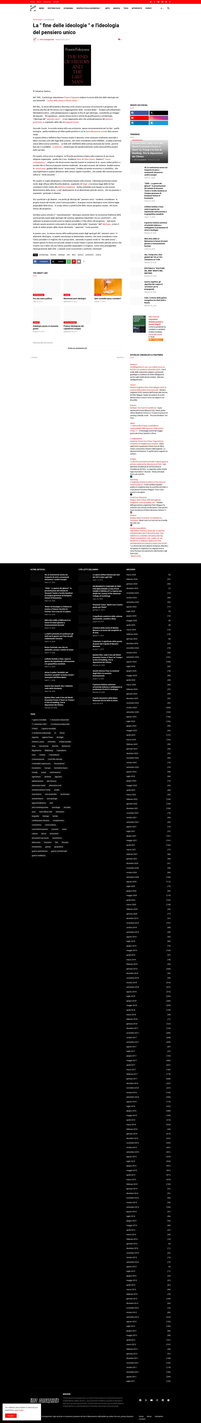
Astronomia (43, 746)
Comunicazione (38, 759)
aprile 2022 (148, 790)
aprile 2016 (148, 1120)
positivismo (90, 255)
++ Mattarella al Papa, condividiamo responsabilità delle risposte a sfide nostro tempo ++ (146, 428)
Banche (55, 746)
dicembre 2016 (148, 1083)
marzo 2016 (148, 1124)
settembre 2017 (148, 1042)
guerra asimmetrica (39, 851)
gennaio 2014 (148, 1244)
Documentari (59, 764)
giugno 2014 (148, 1221)
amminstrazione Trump (41, 790)
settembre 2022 (148, 767)
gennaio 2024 (148, 694)
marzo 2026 (148, 575)
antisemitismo (37, 799)
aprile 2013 (148, 1285)
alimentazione (37, 781)
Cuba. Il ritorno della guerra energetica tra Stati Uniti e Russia (155, 300)
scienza (98, 255)
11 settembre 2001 (39, 724)
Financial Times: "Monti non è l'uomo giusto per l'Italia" (108, 606)
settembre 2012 (148, 1317)
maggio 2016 (148, 1115)
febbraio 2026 (148, 579)
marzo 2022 (148, 794)
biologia (46, 816)
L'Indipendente (136, 439)
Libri (68, 255)
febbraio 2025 (148, 634)
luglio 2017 (148, 1051)
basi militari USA (45, 812)
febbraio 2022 (148, 799)
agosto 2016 (148, 1101)
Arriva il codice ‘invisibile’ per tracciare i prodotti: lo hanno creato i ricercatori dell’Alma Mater (59, 674)
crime (64, 829)
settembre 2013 (148, 1262)
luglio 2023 (148, 721)
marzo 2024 (148, 684)
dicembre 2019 (148, 918)
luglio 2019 (148, 941)
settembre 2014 (148, 1207)
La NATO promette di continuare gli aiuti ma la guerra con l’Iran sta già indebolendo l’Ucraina (59, 636)
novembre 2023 (148, 703)
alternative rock (55, 785)
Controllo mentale (55, 759)
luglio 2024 (148, 666)
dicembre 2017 (148, 1028)
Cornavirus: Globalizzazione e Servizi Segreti (156, 321)
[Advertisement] (149, 57)
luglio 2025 (148, 611)
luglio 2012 (148, 1326)
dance (43, 834)
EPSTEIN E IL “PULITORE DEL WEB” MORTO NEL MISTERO (154, 270)
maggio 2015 (148, 1170)
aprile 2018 (148, 1010)
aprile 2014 (148, 1230)
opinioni (80, 255)
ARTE (107, 8)
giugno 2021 (148, 836)
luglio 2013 (148, 1271)
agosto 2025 (148, 607)
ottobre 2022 (148, 762)
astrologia (56, 807)
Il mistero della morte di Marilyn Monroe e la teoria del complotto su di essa (107, 630)
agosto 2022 (148, 772)
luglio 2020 (148, 886)
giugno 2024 (148, 671)
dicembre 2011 (148, 1358)
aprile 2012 (148, 1340)
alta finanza (51, 781)
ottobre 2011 (148, 1367)
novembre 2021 (148, 813)
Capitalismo (61, 750)
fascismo (47, 842)
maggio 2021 (148, 840)
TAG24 (132, 385)
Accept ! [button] (11, 1416)
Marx (74, 255)
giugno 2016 (148, 1111)
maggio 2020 (148, 895)
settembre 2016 (148, 1097)
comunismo (36, 825)
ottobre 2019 (148, 927)
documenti (54, 834)
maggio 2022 (148, 785)
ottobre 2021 (148, 817)
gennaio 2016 (148, 1134)
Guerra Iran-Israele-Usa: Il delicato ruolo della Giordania (59, 687)
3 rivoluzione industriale (41, 733)
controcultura (50, 825)
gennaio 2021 (148, 859)
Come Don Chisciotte (138, 497)
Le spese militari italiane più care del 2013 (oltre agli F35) (106, 576)
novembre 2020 (148, 868)
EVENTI (148, 8)
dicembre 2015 (148, 1138)
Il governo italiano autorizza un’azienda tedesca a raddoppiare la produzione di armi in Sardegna (156, 226)
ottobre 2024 (148, 652)
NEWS (41, 8)
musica (116, 8)
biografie (35, 816)
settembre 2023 (148, 712)
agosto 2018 (148, 992)
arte (51, 803)
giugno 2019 (148, 946)
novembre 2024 (148, 648)
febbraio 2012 (148, 1349)
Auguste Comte (71, 122)
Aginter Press (47, 737)
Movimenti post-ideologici (75, 298)
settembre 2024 (148, 657)
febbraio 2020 (148, 909)
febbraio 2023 (148, 744)
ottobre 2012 (148, 1312)
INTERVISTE (137, 8)
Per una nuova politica (42, 298)
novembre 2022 (148, 758)
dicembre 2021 (148, 808)
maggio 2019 (148, 950)
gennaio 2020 (148, 914)
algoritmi (58, 777)
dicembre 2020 (148, 863)
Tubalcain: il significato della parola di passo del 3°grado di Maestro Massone (107, 643)
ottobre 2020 (148, 872)
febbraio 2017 (148, 1074)
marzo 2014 (148, 1234)
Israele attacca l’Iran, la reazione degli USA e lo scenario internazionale (106, 673)
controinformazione (40, 829)
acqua (43, 772)
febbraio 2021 (148, 854)
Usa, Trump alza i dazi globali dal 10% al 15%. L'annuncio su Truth (153, 257)
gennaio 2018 (148, 1024)
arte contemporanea (40, 807)
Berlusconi (66, 746)
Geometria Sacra (60, 768)
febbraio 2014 (148, 1239)
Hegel (84, 184)
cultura (35, 834)
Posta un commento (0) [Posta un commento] (77, 348)
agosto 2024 (148, 662)
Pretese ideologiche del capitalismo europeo (74, 327)
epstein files (54, 8)
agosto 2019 (148, 937)
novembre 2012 (148, 1308)
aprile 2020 (148, 900)
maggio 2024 (148, 675)
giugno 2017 (148, 1056)
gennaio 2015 (148, 1189)
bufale (55, 816)
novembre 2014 (148, 1198)
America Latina (38, 742)
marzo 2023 (148, 739)
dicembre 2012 (148, 1303)
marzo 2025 (148, 630)
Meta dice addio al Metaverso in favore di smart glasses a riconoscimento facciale (156, 242)
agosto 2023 (148, 717)
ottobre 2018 (148, 982)
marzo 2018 (148, 1014)
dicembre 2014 (148, 1193)
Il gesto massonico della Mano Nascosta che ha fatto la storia (105, 699)
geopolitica (58, 847)
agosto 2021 (148, 827)
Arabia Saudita (65, 742)
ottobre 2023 (148, 707)
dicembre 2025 (148, 588)
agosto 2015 (148, 1156)
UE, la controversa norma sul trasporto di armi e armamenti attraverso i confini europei (155, 171)
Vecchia (120, 357)
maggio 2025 (148, 620)
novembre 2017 (148, 1033)
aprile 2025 (148, 625)
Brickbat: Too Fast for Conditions (143, 408)
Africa (62, 733)
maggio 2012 (148, 1335)
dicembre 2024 (148, 643)
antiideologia (49, 20)
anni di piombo (51, 794)
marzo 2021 (148, 849)
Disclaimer (47, 2)
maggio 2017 (148, 1060)
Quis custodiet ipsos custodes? (107, 298)
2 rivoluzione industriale (60, 724)
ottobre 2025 (148, 597)
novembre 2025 (148, 593)
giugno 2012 (148, 1331)
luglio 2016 (148, 1106)
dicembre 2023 (148, 698)
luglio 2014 (148, 1216)
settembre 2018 (148, 987)
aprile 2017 (148, 1065)
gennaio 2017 (148, 1079)
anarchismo (36, 794)
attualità (67, 807)
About (39, 2)
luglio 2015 (148, 1161)
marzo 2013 (148, 1289)
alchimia (47, 777)
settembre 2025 (148, 602)
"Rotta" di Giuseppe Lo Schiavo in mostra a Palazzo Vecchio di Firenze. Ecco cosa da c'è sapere (58, 609)
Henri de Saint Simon (86, 159)
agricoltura (36, 777)
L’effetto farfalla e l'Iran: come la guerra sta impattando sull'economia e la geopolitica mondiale (155, 210)
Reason (133, 405)
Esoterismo (36, 768)
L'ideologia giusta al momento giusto (45, 327)
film (56, 842)
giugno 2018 (148, 1001)
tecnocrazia (41, 168)
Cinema (42, 755)
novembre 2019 (148, 923)
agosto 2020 (148, 881)
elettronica (36, 842)
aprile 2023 (148, 735)
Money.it (133, 364)
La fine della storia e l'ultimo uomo (62, 100)
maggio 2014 (148, 1225)
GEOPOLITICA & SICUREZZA (88, 8)
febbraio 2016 (148, 1129)
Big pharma (36, 750)
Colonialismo (54, 755)
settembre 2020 (148, 877)
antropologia (52, 799)
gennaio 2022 (148, 804)
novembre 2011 (148, 1363)
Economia (68, 8)
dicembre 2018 (148, 973)
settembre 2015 (148, 1152)
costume (54, 829)
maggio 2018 (148, 1005)
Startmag (134, 480)
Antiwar (133, 515)
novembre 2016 (148, 1088)
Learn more (18, 1410)
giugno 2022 (148, 781)
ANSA (132, 423)
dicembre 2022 (148, 753)
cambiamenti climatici (40, 820)
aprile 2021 (148, 845)
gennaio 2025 (148, 639)
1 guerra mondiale (39, 720)
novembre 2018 (148, 978)
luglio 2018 (148, 996)
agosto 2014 (148, 1211)
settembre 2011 (148, 1372)
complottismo (58, 820)
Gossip (34, 772)
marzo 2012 (148, 1344)
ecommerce (57, 838)
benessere (60, 812)
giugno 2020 (148, 891)
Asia (33, 746)
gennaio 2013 (148, 1298)
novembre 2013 (148, 1253)
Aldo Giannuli (154, 317)
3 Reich (35, 729)
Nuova (34, 357)
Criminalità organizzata (41, 764)
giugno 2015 (148, 1166)
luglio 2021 (148, 831)
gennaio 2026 (148, 584)
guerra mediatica (38, 855)
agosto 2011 (148, 1376)
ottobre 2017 (148, 1037)
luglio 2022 (148, 776)
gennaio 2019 (148, 969)
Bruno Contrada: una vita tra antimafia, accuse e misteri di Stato (59, 648)
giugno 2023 (148, 726)
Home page (37, 20)
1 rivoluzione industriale (59, 720)
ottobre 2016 (148, 1092)
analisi (56, 790)
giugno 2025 (148, 616)
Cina (34, 755)
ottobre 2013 (148, 1257)
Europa (47, 768)
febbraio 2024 (148, 689)
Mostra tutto (136, 556)
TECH (126, 8)
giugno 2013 (148, 1276)
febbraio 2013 (148, 1294)
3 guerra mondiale (48, 729)
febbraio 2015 (148, 1184)
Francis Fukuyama (71, 97)
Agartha (35, 737)
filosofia (53, 255)
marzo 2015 (148, 1179)
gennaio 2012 (148, 1354)
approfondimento (39, 803)
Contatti (56, 2)
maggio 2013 (148, 1280)
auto (34, 812)
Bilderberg (49, 750)
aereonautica (55, 772)
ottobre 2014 (148, 1202)
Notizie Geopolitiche (138, 528)
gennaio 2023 (148, 749)
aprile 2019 (148, 955)
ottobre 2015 (148, 1147)
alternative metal (38, 785)
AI (55, 733)
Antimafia (52, 742)
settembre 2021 (148, 822)
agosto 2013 (148, 1266)
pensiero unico (53, 119)
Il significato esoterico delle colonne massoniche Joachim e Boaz (107, 617)
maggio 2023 (148, 730)
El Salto (133, 459)
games (48, 847)
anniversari (65, 794)
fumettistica (37, 847)
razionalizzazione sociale (96, 131)
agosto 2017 (148, 1047)
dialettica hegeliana (66, 187)
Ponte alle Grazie (155, 334)
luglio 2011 (148, 1381)
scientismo (57, 147)
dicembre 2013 (148, 1248)
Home (32, 2)
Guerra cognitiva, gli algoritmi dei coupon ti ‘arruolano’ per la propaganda (153, 285)
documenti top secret (40, 838)
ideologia (106, 224)
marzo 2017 (148, 1069)
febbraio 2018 (148, 1019)
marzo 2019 (148, 959)
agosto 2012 (148, 1321)
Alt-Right (60, 737)
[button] (162, 8)
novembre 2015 (148, 1143)
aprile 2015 (148, 1175)
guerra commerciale (59, 851)
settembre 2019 (148, 932)
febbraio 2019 (148, 964)
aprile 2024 (148, 680)
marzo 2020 (148, 904)
